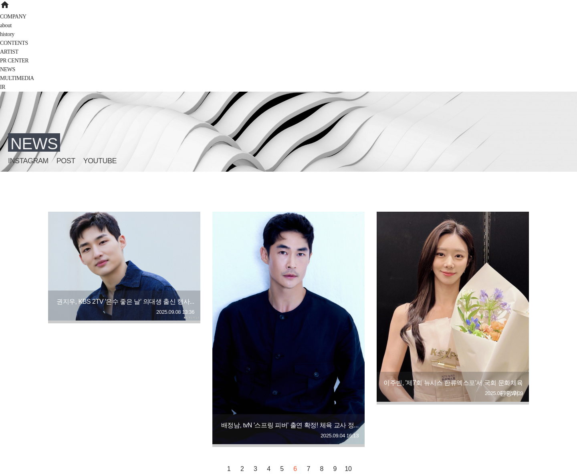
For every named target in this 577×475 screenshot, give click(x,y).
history (7, 34)
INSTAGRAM (28, 161)
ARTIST (9, 52)
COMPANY (13, 17)
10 (348, 468)
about (6, 25)
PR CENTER (14, 61)
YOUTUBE (100, 161)
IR (2, 87)
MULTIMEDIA (17, 78)
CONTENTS (14, 43)
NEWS (7, 69)
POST (65, 161)
